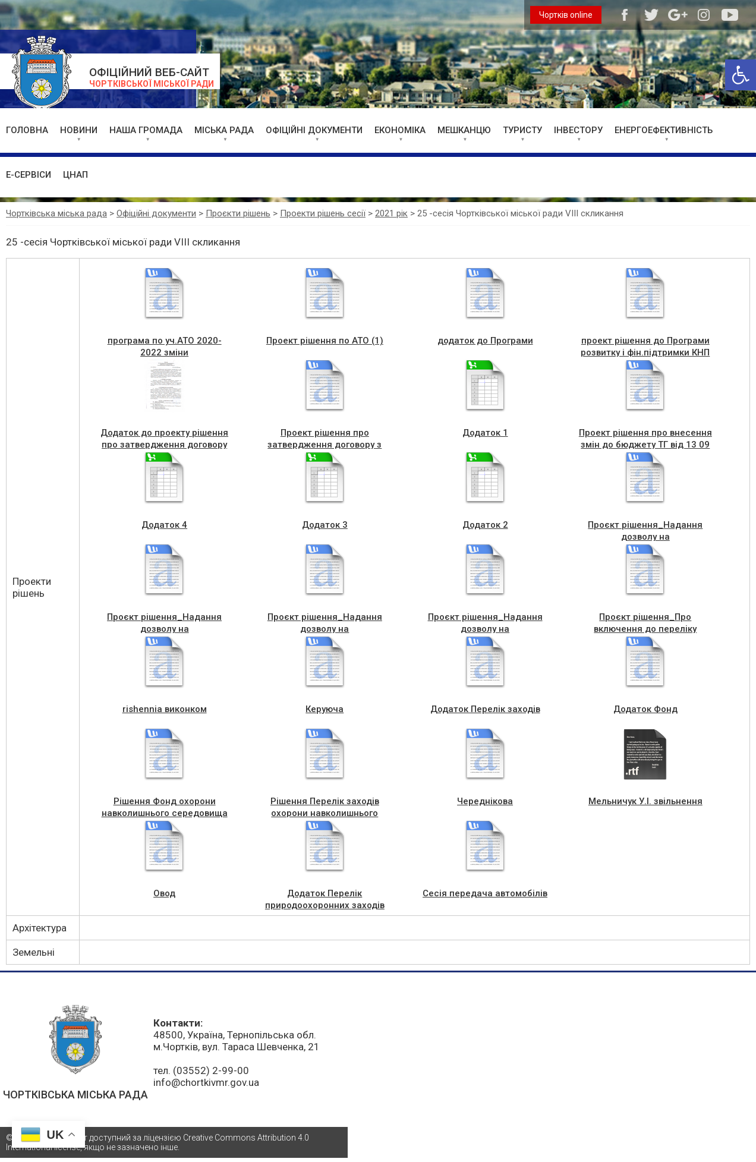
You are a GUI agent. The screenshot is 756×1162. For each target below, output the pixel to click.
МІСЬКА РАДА (224, 130)
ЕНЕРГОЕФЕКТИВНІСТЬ (664, 130)
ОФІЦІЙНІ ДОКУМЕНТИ (314, 130)
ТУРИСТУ (522, 130)
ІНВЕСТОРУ (578, 130)
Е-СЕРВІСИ (28, 174)
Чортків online (566, 15)
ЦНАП (75, 174)
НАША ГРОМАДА (145, 130)
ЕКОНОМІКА (400, 130)
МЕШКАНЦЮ (464, 130)
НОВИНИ (78, 130)
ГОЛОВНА (27, 130)
